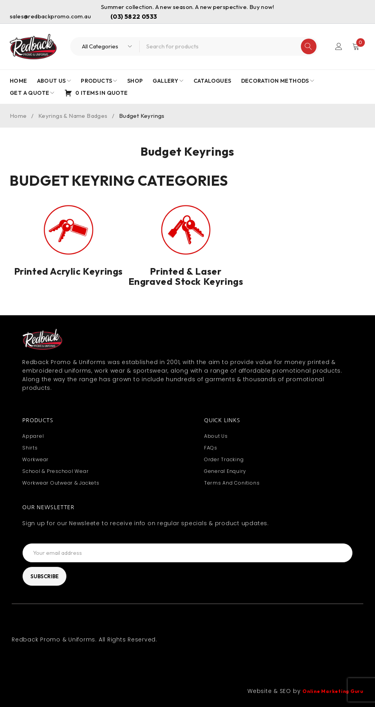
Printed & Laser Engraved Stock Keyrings (185, 276)
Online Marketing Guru (328, 691)
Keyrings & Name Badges (73, 115)
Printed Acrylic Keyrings (68, 271)
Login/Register (338, 46)
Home (18, 115)
